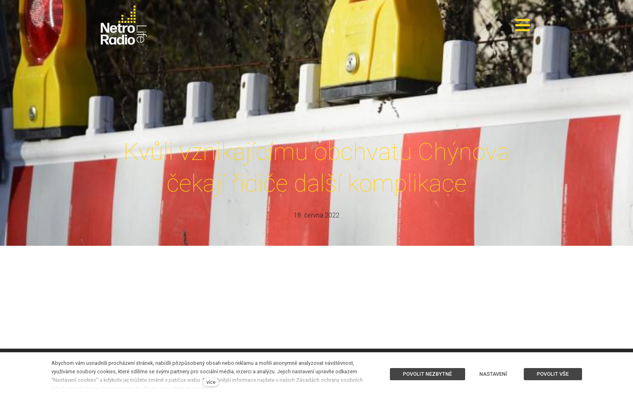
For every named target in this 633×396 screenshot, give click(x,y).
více (211, 382)
